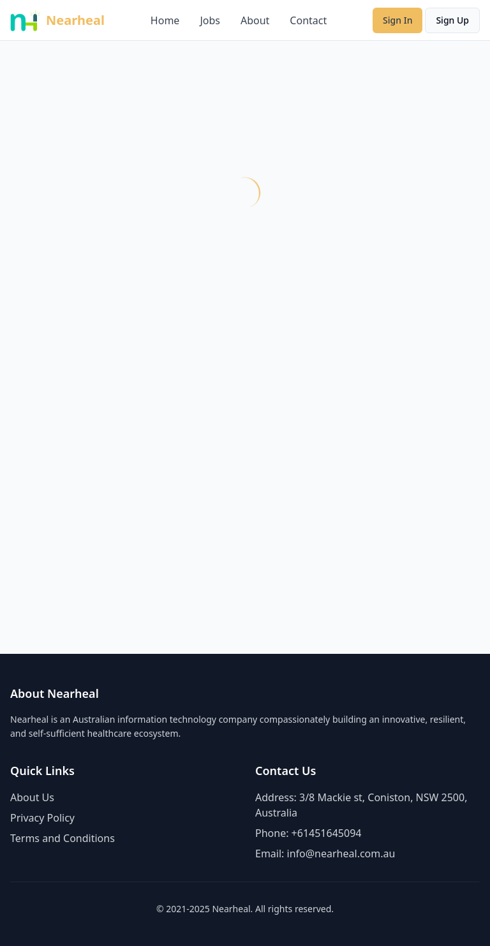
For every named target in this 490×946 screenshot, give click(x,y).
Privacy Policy (42, 818)
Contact (308, 20)
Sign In (397, 20)
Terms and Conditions (62, 838)
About (255, 20)
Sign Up (452, 20)
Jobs (210, 20)
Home (165, 20)
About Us (32, 797)
